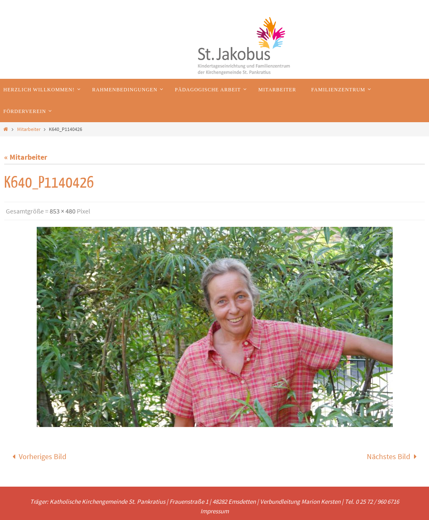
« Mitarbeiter (25, 157)
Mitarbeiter (28, 129)
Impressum (214, 511)
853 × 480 (63, 211)
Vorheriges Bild (37, 456)
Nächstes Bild (394, 456)
